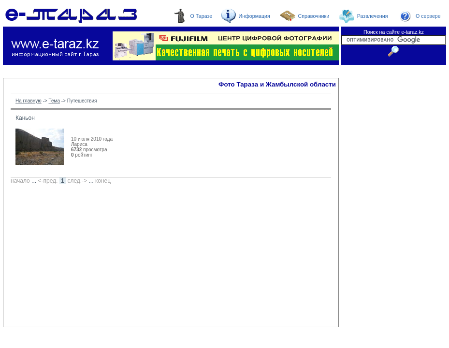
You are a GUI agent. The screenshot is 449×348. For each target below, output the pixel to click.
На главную (28, 100)
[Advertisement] (171, 256)
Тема (54, 100)
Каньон (25, 118)
